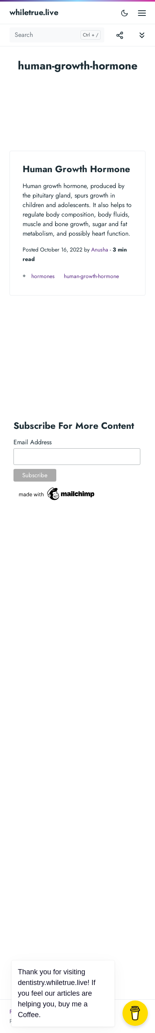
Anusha (99, 249)
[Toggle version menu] (120, 34)
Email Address (32, 442)
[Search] (57, 34)
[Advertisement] (77, 107)
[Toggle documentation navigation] (142, 35)
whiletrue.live (34, 12)
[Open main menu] (142, 12)
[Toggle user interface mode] (124, 13)
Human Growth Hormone (76, 169)
